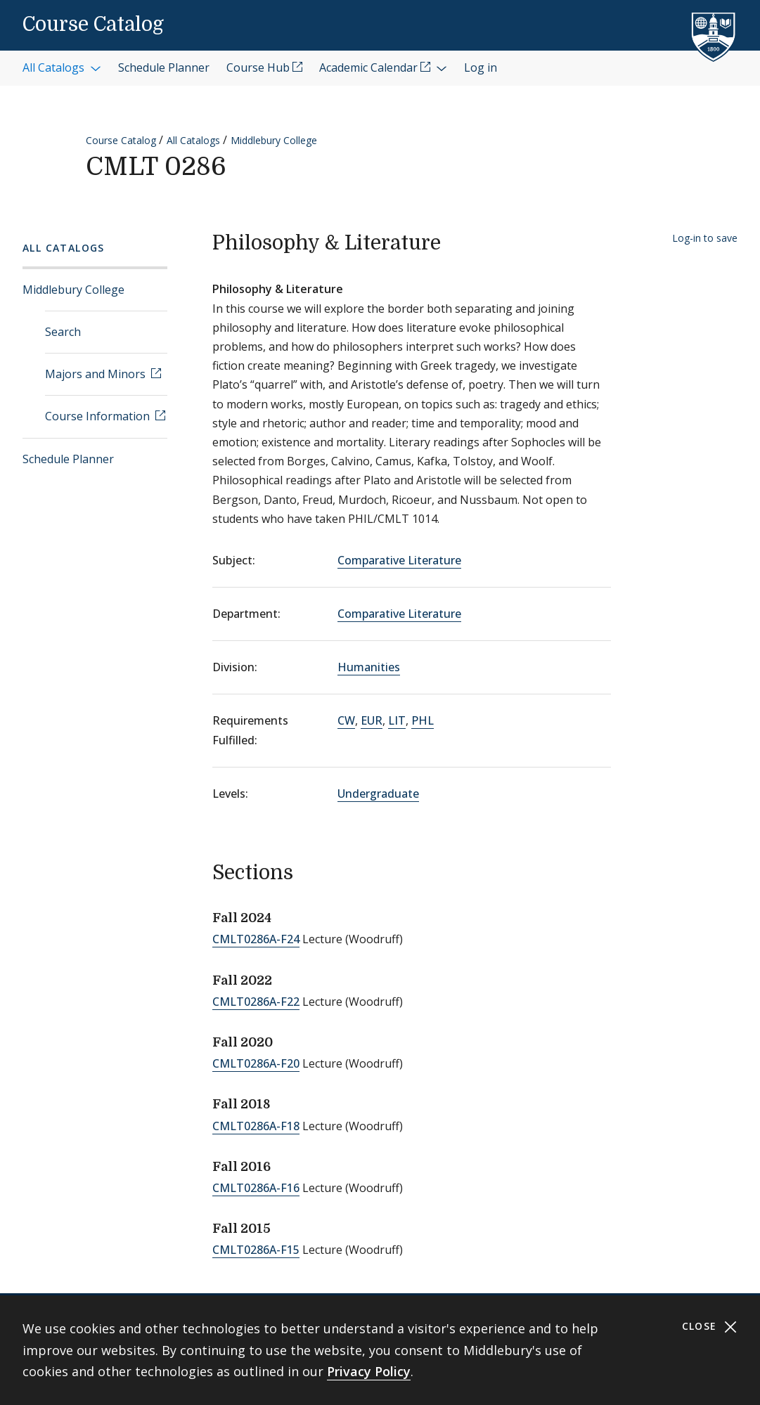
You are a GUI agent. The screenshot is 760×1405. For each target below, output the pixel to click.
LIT (397, 720)
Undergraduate (378, 793)
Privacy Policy (369, 1371)
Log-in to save (705, 238)
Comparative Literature (399, 560)
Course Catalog (93, 24)
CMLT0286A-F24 (256, 939)
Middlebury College (274, 140)
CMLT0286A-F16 (256, 1188)
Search (63, 331)
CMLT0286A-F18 (256, 1126)
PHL (422, 720)
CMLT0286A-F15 (256, 1249)
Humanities (368, 667)
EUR (371, 720)
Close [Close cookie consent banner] (710, 1326)
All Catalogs (193, 140)
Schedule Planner (68, 459)
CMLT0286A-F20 (256, 1063)
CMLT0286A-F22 (256, 1001)
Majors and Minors (96, 374)
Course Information (99, 416)
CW (346, 720)
